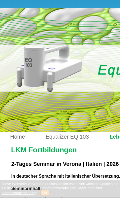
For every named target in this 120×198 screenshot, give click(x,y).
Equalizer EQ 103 (67, 137)
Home (17, 137)
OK (45, 193)
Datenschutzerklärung (19, 193)
